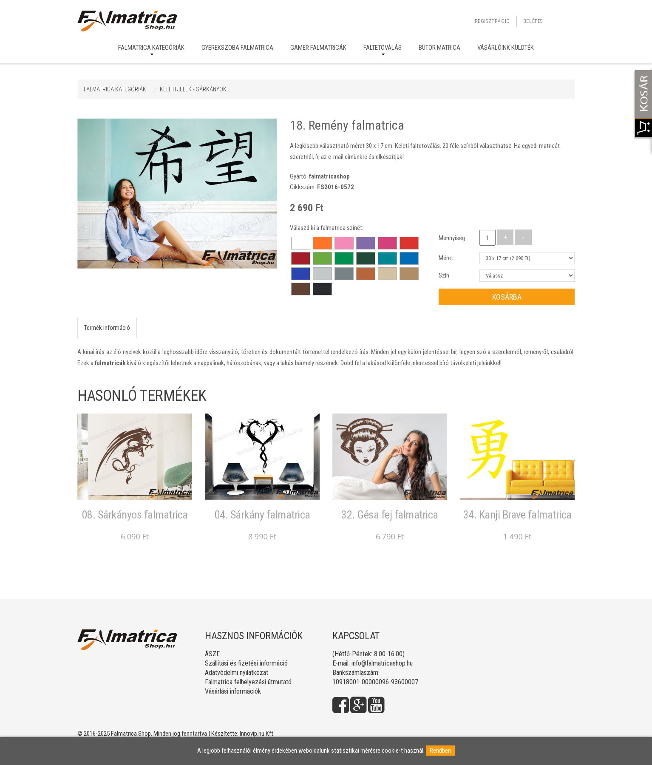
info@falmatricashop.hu (382, 663)
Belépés (533, 21)
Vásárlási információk (233, 691)
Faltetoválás (382, 47)
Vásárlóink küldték (505, 47)
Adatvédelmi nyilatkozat (236, 673)
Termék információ (107, 328)
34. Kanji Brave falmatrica (517, 514)
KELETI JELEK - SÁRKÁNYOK (193, 89)
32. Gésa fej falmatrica (389, 514)
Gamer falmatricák (318, 47)
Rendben (440, 750)
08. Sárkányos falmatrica (135, 514)
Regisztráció (492, 21)
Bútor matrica (439, 47)
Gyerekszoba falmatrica (237, 47)
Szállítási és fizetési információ (246, 663)
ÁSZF (212, 654)
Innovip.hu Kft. (257, 733)
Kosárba (507, 296)
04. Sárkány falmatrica (262, 514)
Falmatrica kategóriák (151, 47)
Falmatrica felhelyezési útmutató (248, 682)
